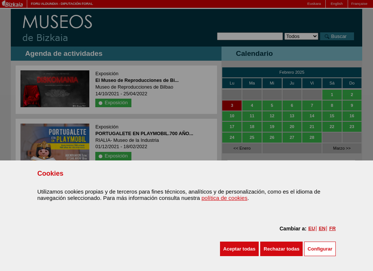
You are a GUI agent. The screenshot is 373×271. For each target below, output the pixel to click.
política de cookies (224, 198)
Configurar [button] (319, 249)
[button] (239, 249)
